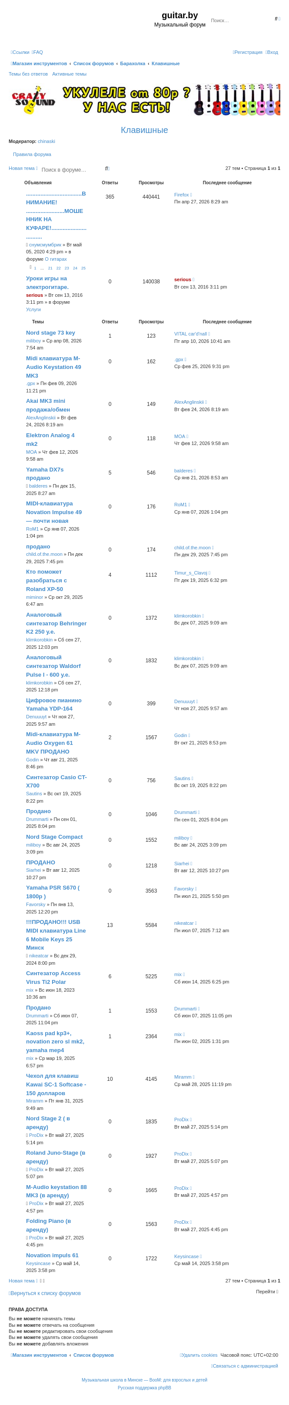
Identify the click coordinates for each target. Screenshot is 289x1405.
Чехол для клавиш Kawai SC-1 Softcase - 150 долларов (56, 1084)
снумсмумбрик (45, 244)
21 (50, 268)
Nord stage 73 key (50, 332)
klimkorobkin (39, 639)
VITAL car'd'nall (190, 333)
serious (34, 295)
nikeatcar (39, 955)
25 (83, 268)
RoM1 (32, 528)
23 (67, 268)
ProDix (36, 1135)
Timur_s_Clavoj (190, 572)
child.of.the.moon (44, 554)
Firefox (181, 194)
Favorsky (36, 904)
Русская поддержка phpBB (144, 1387)
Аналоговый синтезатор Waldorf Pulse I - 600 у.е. (53, 666)
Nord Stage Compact (54, 837)
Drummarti (37, 819)
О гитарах (56, 259)
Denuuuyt (36, 716)
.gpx (30, 383)
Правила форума (32, 154)
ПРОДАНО (40, 862)
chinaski (46, 141)
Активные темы (69, 73)
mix (29, 990)
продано (38, 546)
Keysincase (38, 1263)
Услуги (33, 309)
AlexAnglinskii (41, 417)
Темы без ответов (28, 73)
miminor (34, 597)
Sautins (34, 793)
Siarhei (33, 870)
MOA (31, 452)
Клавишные (144, 130)
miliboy (33, 340)
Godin (32, 759)
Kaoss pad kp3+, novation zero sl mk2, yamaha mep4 (55, 1042)
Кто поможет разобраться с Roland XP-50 (46, 580)
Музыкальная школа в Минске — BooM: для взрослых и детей (144, 1380)
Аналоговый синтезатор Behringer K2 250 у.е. (56, 623)
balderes (38, 485)
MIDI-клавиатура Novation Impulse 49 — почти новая (54, 512)
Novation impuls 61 (52, 1255)
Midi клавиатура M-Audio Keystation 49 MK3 (53, 367)
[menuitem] (37, 52)
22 (58, 268)
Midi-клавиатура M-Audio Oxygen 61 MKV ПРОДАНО (53, 743)
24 (75, 268)
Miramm (34, 1100)
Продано (38, 811)
